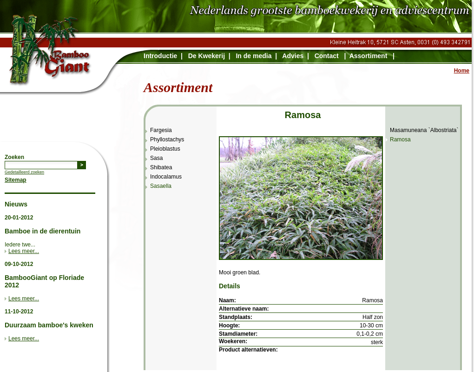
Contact (327, 56)
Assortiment (368, 56)
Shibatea (161, 167)
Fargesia (161, 130)
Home (461, 70)
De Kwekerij (206, 56)
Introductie (160, 56)
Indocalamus (166, 176)
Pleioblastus (165, 149)
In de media (253, 56)
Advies (292, 56)
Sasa (156, 158)
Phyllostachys (167, 139)
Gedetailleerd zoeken (24, 172)
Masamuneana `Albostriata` (424, 130)
